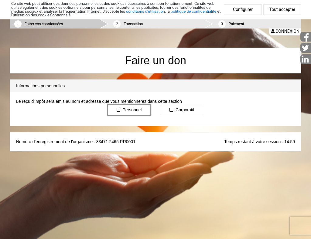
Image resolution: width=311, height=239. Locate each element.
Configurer (243, 9)
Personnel (129, 109)
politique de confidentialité (193, 11)
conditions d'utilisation (145, 11)
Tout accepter (282, 9)
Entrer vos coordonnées (44, 24)
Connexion (285, 31)
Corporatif (181, 109)
